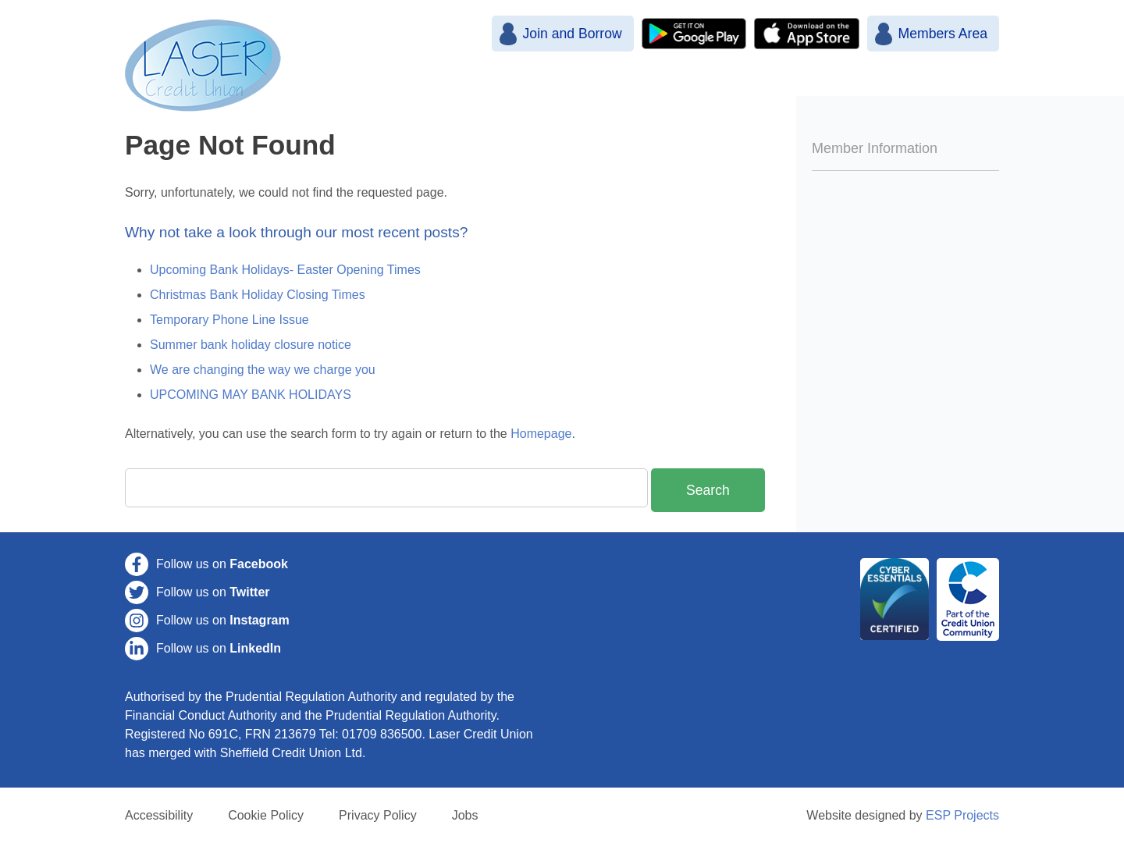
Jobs (465, 815)
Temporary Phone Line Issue (229, 319)
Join (648, 84)
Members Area (942, 33)
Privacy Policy (378, 815)
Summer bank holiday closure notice (250, 344)
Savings (723, 84)
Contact (955, 84)
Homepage (540, 433)
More (877, 84)
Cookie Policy (266, 815)
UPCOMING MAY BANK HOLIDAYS (250, 394)
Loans (806, 84)
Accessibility (159, 815)
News (582, 84)
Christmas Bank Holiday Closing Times (257, 294)
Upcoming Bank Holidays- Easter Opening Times (285, 269)
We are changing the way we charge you (262, 369)
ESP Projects (962, 815)
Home (509, 84)
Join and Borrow (571, 33)
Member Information (874, 148)
